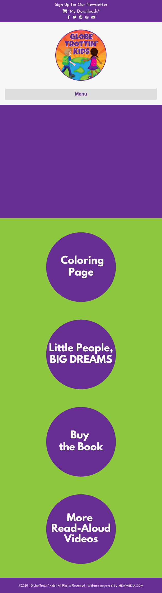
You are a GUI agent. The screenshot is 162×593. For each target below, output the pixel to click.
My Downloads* (85, 11)
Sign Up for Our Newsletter (81, 4)
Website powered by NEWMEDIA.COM (115, 585)
